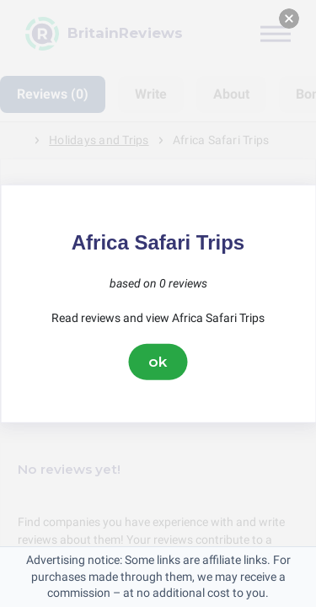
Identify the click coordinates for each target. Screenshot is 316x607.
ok (158, 361)
